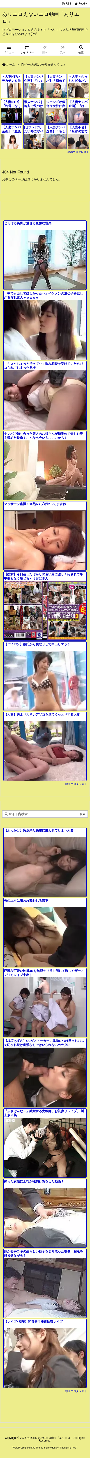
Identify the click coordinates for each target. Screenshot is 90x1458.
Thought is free (68, 1447)
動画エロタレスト (78, 152)
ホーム (10, 64)
